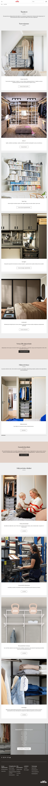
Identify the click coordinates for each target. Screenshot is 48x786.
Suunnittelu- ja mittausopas (24, 748)
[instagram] (4, 757)
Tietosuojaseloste (35, 771)
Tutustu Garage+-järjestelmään (24, 267)
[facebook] (2, 757)
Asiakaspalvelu (12, 774)
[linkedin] (6, 757)
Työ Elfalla (18, 773)
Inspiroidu (24, 430)
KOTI (1, 4)
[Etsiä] (38, 1)
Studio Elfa (3, 771)
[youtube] (10, 757)
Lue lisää (24, 531)
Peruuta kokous (4, 769)
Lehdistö (25, 768)
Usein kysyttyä (12, 769)
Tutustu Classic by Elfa (24, 86)
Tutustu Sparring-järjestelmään (24, 207)
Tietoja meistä (19, 769)
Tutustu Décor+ (24, 147)
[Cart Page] (46, 1)
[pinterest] (8, 757)
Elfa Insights (26, 769)
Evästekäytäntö (35, 769)
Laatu (17, 775)
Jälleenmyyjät (11, 768)
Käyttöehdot (34, 768)
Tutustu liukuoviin (24, 329)
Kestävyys (18, 771)
